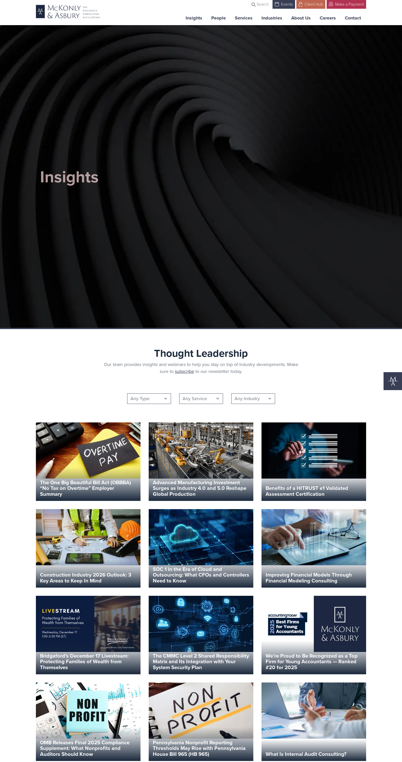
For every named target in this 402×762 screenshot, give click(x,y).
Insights (194, 18)
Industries (272, 18)
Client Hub (311, 4)
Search (260, 4)
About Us (301, 18)
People (218, 18)
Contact (353, 18)
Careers (328, 18)
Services (244, 18)
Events (284, 4)
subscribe (184, 371)
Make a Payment (346, 4)
